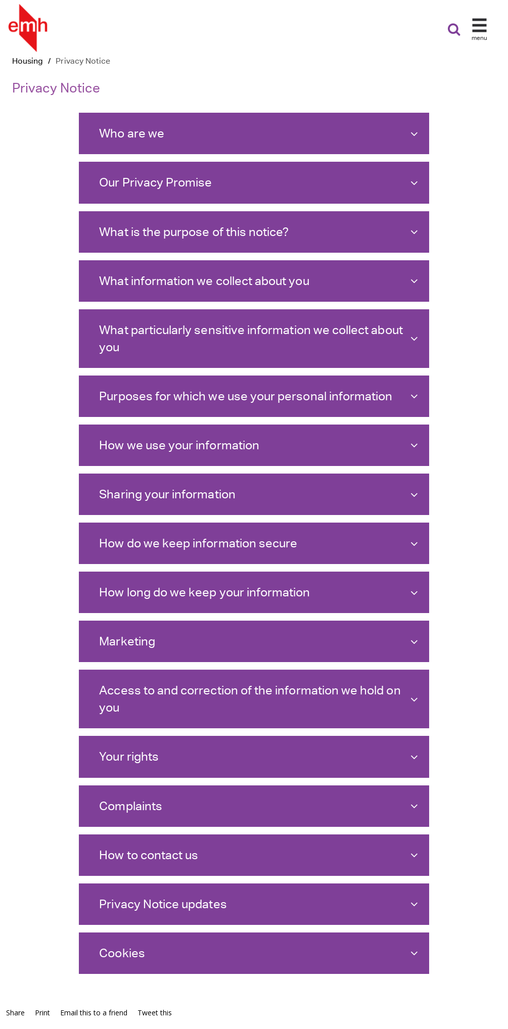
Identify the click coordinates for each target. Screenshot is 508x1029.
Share (15, 1012)
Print (42, 1012)
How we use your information (258, 445)
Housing (27, 61)
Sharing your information (258, 494)
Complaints (258, 806)
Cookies (258, 953)
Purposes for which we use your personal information (258, 396)
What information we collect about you (258, 281)
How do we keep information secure (258, 543)
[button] (480, 32)
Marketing (258, 641)
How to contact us (258, 855)
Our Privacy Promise (258, 182)
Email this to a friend (93, 1012)
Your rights (258, 756)
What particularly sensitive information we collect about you (258, 338)
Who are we (258, 133)
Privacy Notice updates (258, 904)
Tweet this (154, 1012)
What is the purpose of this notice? (258, 232)
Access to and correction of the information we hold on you (258, 698)
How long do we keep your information (258, 592)
